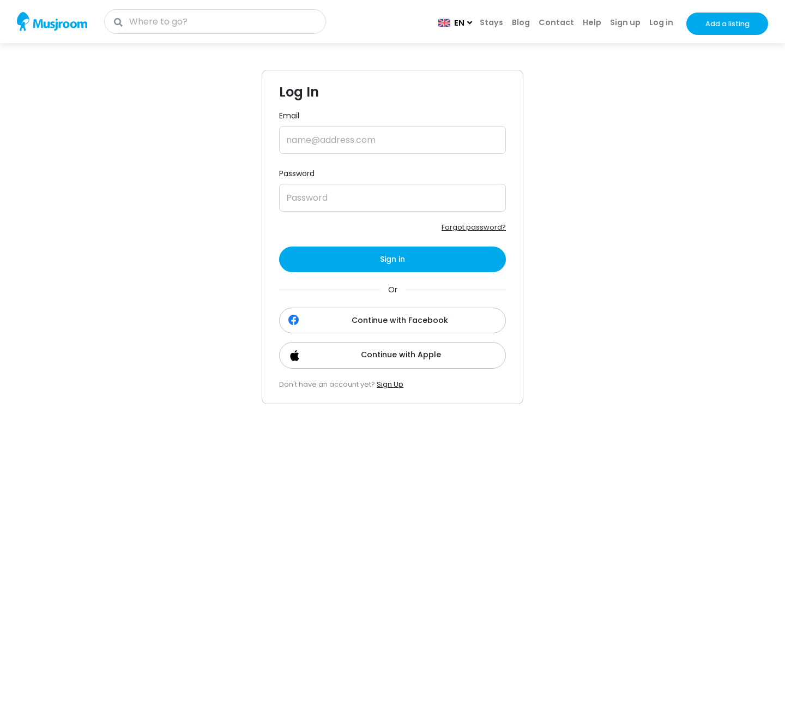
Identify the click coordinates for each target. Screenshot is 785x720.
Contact (556, 22)
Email (289, 115)
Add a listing (727, 23)
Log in (661, 22)
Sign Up (390, 384)
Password (297, 173)
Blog (521, 22)
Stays (491, 22)
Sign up (625, 22)
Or (392, 289)
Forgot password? (474, 227)
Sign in (392, 259)
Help (592, 22)
